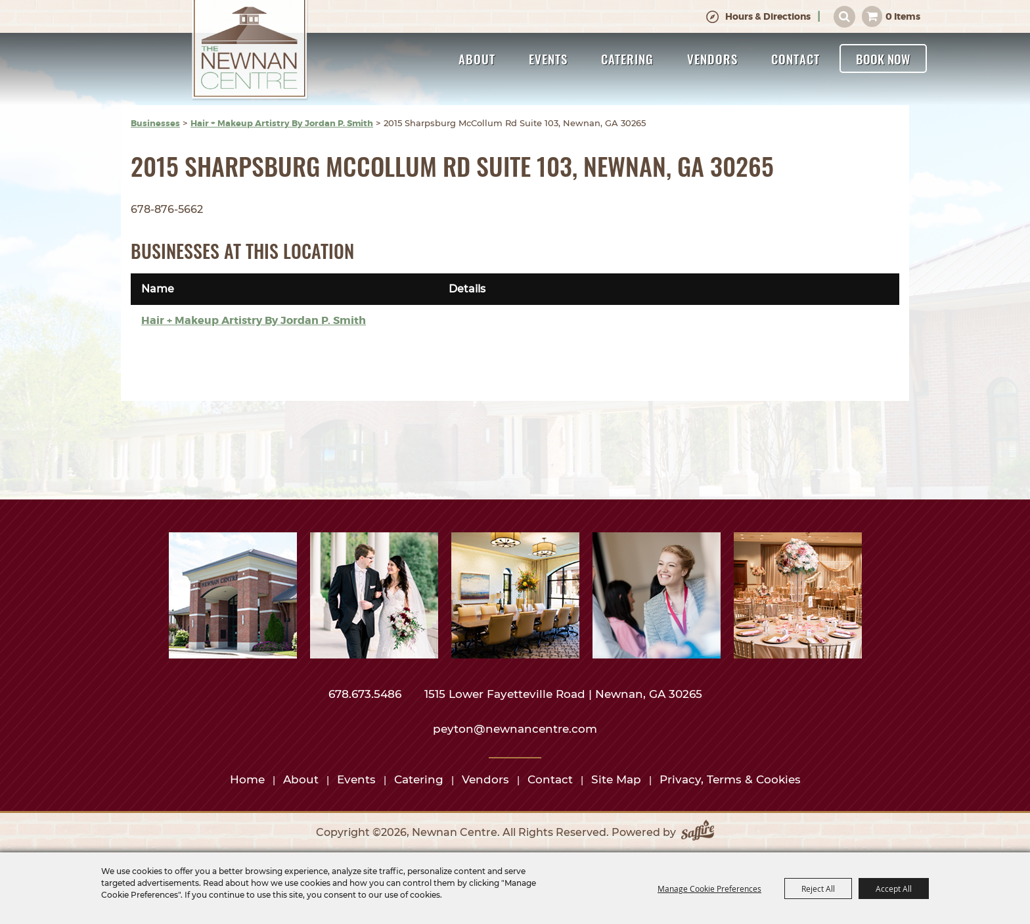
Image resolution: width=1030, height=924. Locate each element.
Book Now (883, 58)
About (477, 58)
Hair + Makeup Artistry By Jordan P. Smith (281, 123)
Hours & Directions (768, 16)
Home (247, 779)
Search (844, 17)
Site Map (616, 779)
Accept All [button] (894, 888)
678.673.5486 (366, 694)
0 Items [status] (902, 16)
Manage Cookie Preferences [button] (709, 888)
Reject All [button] (818, 888)
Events (548, 58)
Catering (627, 58)
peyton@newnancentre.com (515, 728)
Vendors (712, 58)
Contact (795, 58)
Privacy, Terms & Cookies (730, 779)
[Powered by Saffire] (697, 833)
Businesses (155, 123)
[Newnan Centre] (249, 50)
